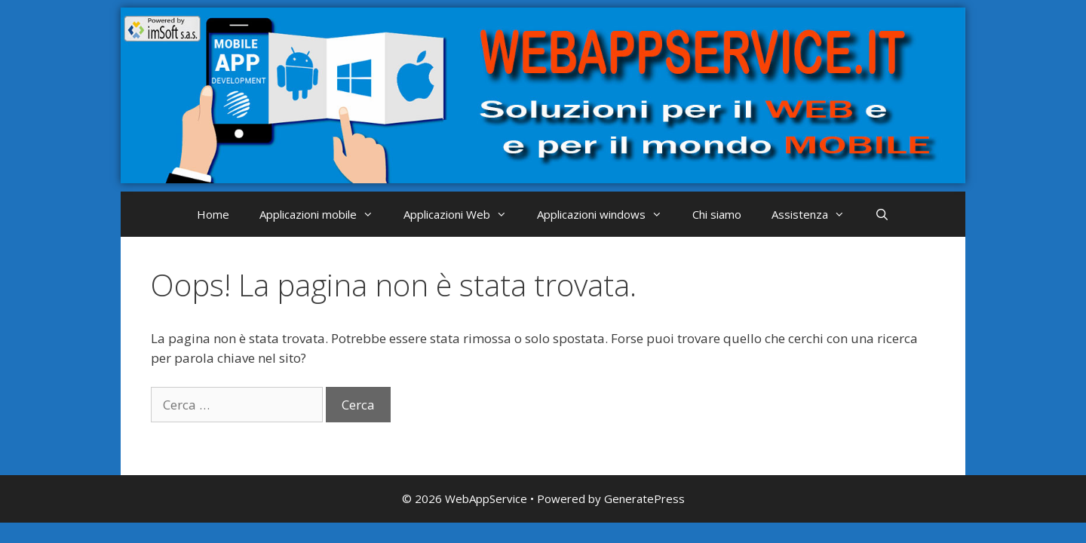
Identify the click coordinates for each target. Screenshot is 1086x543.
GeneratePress (644, 498)
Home (213, 214)
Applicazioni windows (607, 214)
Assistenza (816, 214)
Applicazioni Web (462, 214)
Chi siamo (716, 214)
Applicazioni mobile (323, 214)
